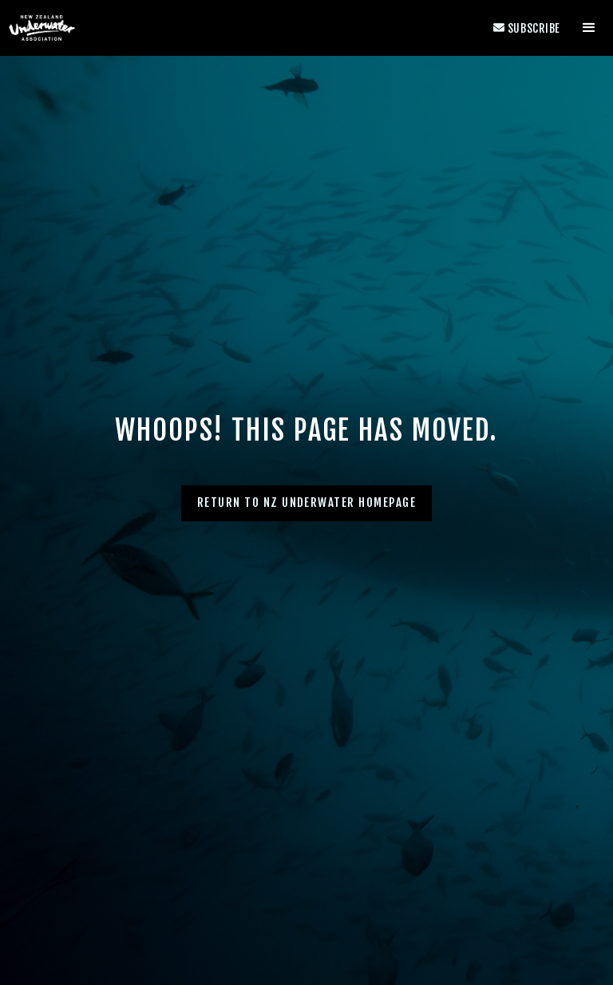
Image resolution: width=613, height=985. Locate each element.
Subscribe (526, 28)
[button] (589, 28)
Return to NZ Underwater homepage (307, 502)
